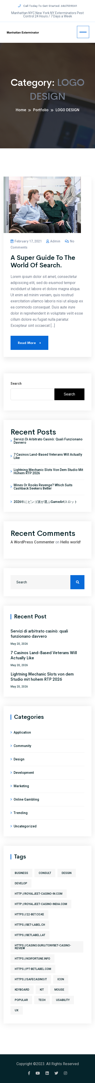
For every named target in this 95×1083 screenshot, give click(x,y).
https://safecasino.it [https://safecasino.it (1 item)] (31, 979)
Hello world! (70, 542)
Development (24, 772)
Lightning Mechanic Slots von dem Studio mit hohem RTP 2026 (48, 471)
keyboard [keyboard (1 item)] (22, 989)
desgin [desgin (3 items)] (67, 873)
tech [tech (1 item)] (42, 1000)
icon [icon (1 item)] (60, 979)
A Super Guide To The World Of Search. (43, 261)
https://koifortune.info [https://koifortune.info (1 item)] (32, 958)
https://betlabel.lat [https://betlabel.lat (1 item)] (30, 935)
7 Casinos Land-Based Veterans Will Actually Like (48, 456)
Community (22, 745)
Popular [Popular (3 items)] (21, 1000)
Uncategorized (25, 826)
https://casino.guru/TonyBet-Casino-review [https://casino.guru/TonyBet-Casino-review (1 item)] (43, 947)
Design (19, 759)
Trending (21, 812)
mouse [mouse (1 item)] (59, 989)
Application (22, 732)
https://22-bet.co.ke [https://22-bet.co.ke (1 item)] (29, 914)
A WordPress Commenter (32, 542)
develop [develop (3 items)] (21, 883)
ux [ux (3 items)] (17, 1010)
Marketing (21, 786)
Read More (29, 343)
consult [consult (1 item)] (45, 873)
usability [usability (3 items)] (63, 1000)
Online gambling (26, 799)
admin (53, 241)
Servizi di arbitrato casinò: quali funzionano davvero (48, 441)
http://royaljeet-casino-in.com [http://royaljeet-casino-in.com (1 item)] (38, 893)
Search (16, 383)
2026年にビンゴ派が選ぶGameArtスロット (45, 501)
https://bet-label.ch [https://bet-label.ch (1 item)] (30, 924)
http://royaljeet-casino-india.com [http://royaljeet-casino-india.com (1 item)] (41, 904)
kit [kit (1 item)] (42, 989)
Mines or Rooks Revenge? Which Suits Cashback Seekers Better (43, 486)
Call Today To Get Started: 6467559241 (47, 5)
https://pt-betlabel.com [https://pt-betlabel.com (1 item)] (33, 969)
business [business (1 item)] (21, 873)
